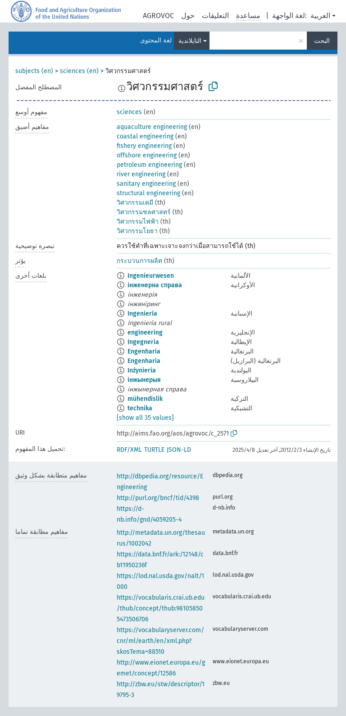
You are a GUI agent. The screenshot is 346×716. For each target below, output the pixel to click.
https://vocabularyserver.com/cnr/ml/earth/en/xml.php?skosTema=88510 (160, 641)
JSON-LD (179, 450)
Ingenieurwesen (150, 276)
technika (139, 408)
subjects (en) (34, 71)
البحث (322, 41)
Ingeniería (142, 313)
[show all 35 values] (145, 418)
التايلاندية (189, 41)
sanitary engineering (146, 184)
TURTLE (154, 450)
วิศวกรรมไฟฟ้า (138, 221)
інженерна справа (154, 285)
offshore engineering (147, 155)
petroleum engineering (149, 165)
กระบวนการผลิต (139, 261)
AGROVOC (158, 15)
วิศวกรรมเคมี (135, 203)
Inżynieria (141, 370)
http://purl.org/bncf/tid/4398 (158, 498)
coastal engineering (145, 136)
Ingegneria (143, 342)
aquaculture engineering (152, 127)
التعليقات (215, 15)
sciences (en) (79, 71)
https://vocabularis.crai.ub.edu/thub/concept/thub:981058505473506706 (161, 608)
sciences (129, 112)
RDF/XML (129, 450)
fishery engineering (144, 146)
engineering (145, 332)
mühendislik (145, 399)
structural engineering (148, 193)
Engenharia (143, 351)
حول (188, 15)
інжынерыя (144, 380)
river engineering (141, 174)
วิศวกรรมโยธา (137, 231)
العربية (320, 15)
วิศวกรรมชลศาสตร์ (144, 212)
